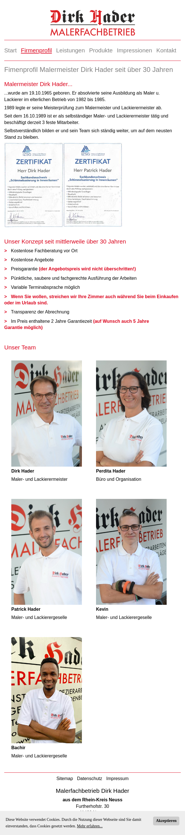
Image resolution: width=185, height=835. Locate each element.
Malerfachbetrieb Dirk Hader (92, 790)
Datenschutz (89, 778)
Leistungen (70, 50)
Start (10, 50)
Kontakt (166, 50)
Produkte (100, 50)
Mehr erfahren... (90, 826)
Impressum (117, 778)
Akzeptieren (166, 821)
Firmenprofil (36, 50)
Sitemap (64, 778)
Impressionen (134, 50)
